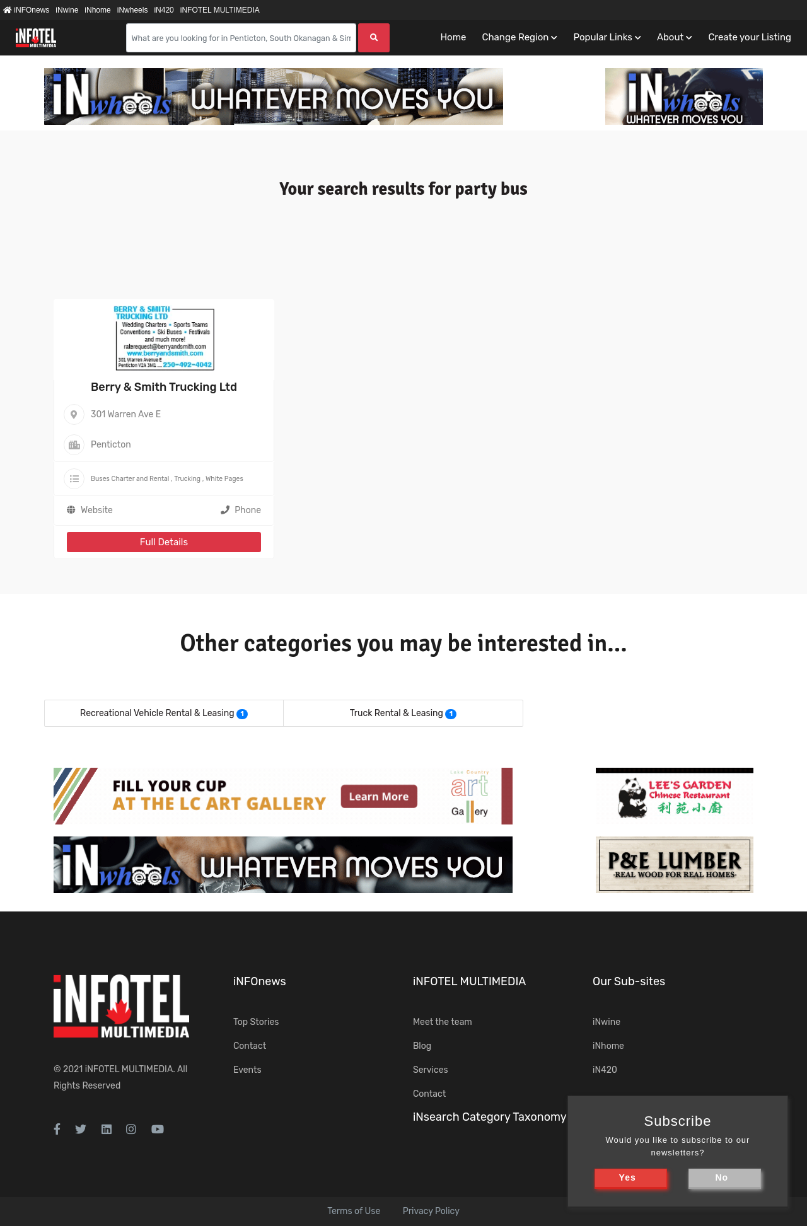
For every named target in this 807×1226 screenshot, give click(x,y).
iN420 (163, 10)
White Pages (224, 479)
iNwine (66, 10)
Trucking (187, 479)
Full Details (164, 542)
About (670, 37)
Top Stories (256, 1022)
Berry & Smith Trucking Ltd (164, 387)
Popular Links (602, 37)
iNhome (97, 10)
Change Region (515, 37)
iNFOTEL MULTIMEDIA (220, 10)
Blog (422, 1046)
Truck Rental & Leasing (396, 713)
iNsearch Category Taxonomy (490, 1117)
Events (247, 1070)
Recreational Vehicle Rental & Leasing (157, 713)
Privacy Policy (431, 1211)
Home (453, 37)
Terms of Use (353, 1211)
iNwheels (132, 10)
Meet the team (442, 1022)
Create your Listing (749, 37)
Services (430, 1070)
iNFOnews (26, 10)
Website (97, 510)
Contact (249, 1046)
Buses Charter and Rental (130, 479)
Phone (241, 510)
